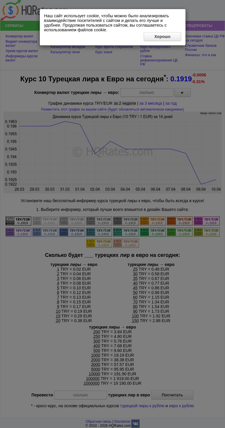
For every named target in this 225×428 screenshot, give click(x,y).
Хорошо (162, 36)
